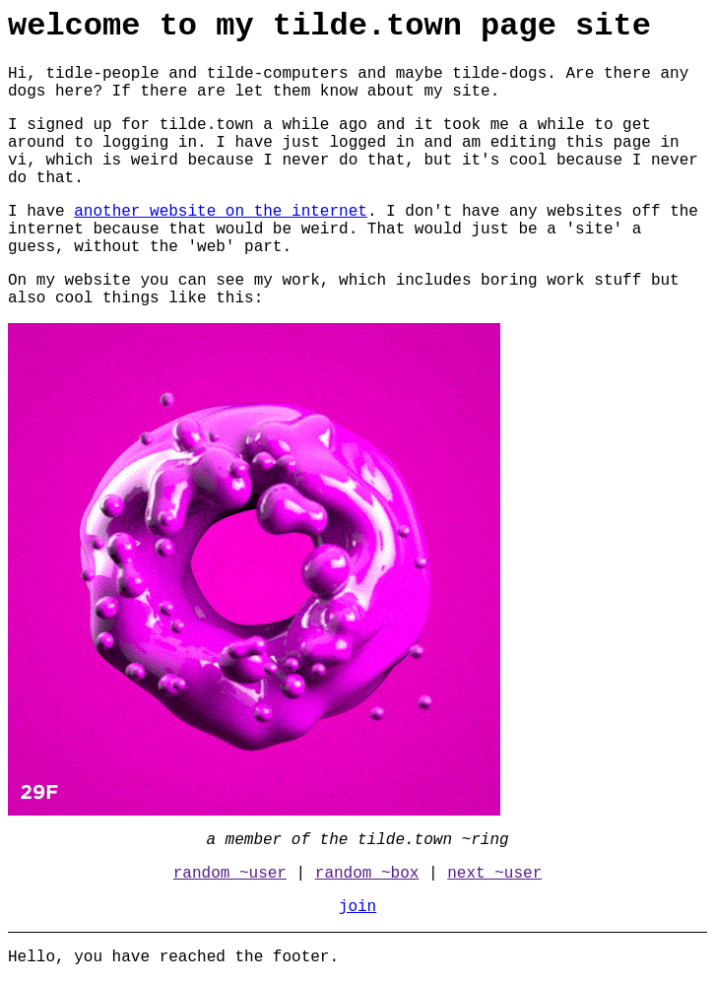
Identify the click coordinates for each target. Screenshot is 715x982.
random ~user (230, 874)
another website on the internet (220, 212)
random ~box (367, 874)
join (357, 907)
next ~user (494, 874)
